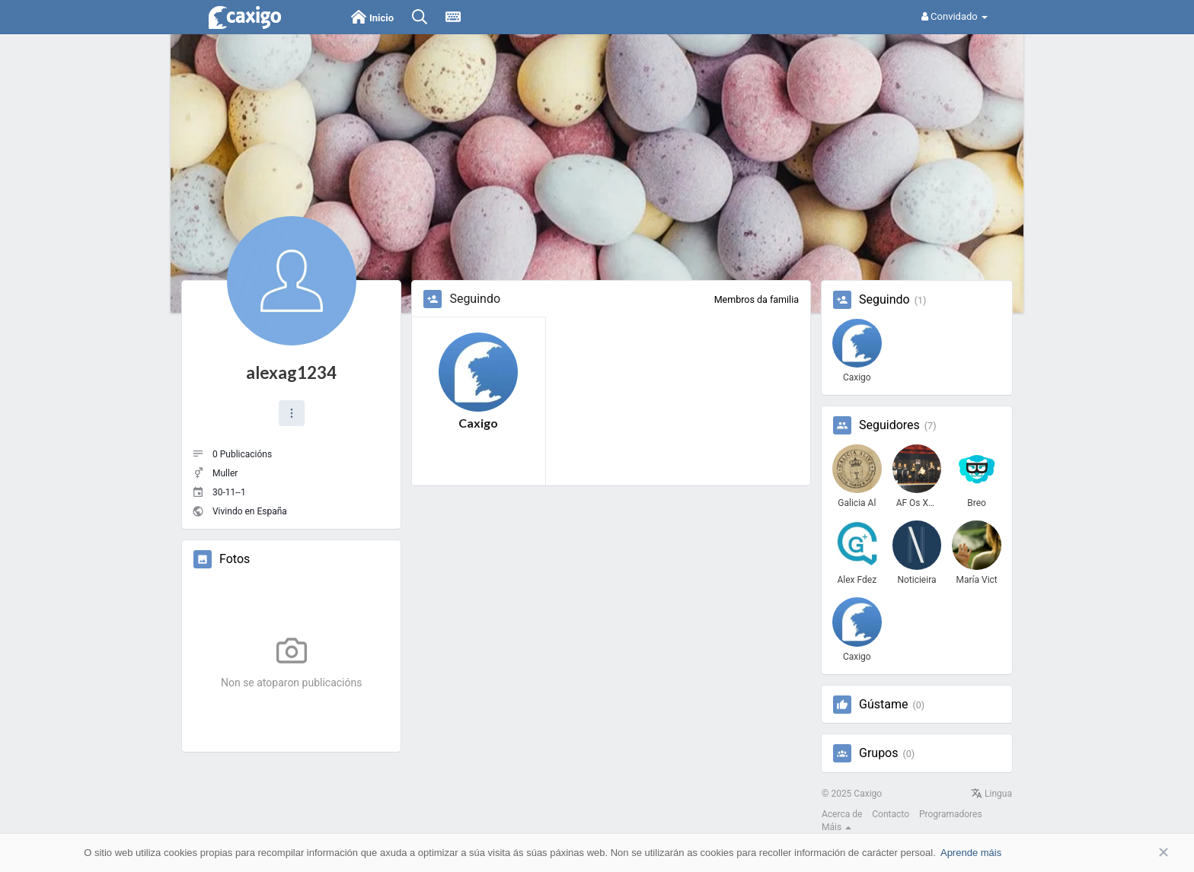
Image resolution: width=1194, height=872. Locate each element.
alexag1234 (291, 372)
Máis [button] (836, 827)
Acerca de (842, 814)
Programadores (950, 814)
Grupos (879, 753)
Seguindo (884, 300)
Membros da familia (756, 299)
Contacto (890, 814)
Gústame (883, 704)
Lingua (991, 793)
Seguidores (889, 425)
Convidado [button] (954, 16)
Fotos (234, 559)
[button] (292, 413)
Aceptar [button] (1140, 852)
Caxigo (478, 422)
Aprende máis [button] (970, 852)
